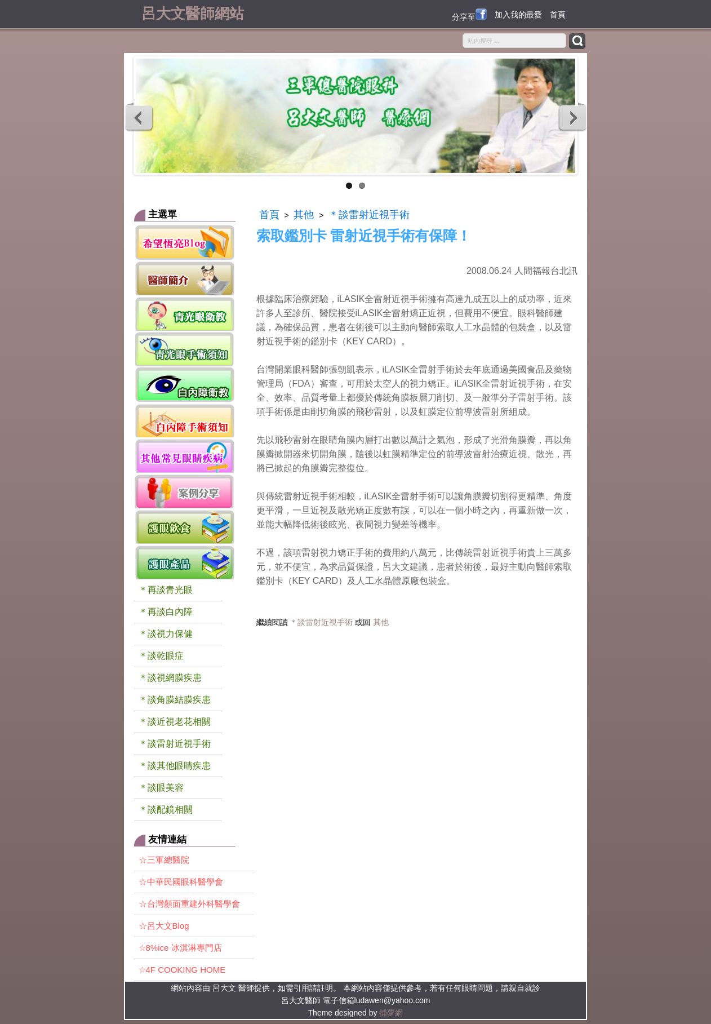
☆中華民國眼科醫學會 (181, 881)
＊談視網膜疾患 (170, 677)
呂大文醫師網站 (192, 12)
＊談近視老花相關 (175, 721)
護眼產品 (184, 561)
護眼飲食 (184, 526)
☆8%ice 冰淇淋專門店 (180, 947)
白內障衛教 (184, 384)
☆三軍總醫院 (164, 860)
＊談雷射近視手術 (175, 743)
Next (572, 117)
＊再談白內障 (166, 612)
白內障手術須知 (184, 419)
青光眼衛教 (184, 313)
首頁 (558, 14)
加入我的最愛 (518, 14)
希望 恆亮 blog (184, 242)
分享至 (469, 14)
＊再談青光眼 (166, 590)
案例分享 (184, 490)
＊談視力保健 (166, 634)
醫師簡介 (184, 277)
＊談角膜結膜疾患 (175, 699)
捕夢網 (391, 1012)
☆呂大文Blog (164, 925)
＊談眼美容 (161, 787)
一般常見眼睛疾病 (184, 455)
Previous (139, 117)
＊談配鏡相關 (166, 809)
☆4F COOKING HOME (182, 969)
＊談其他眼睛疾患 (175, 765)
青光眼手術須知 (184, 348)
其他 (304, 214)
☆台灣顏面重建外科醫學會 (189, 903)
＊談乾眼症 (161, 655)
